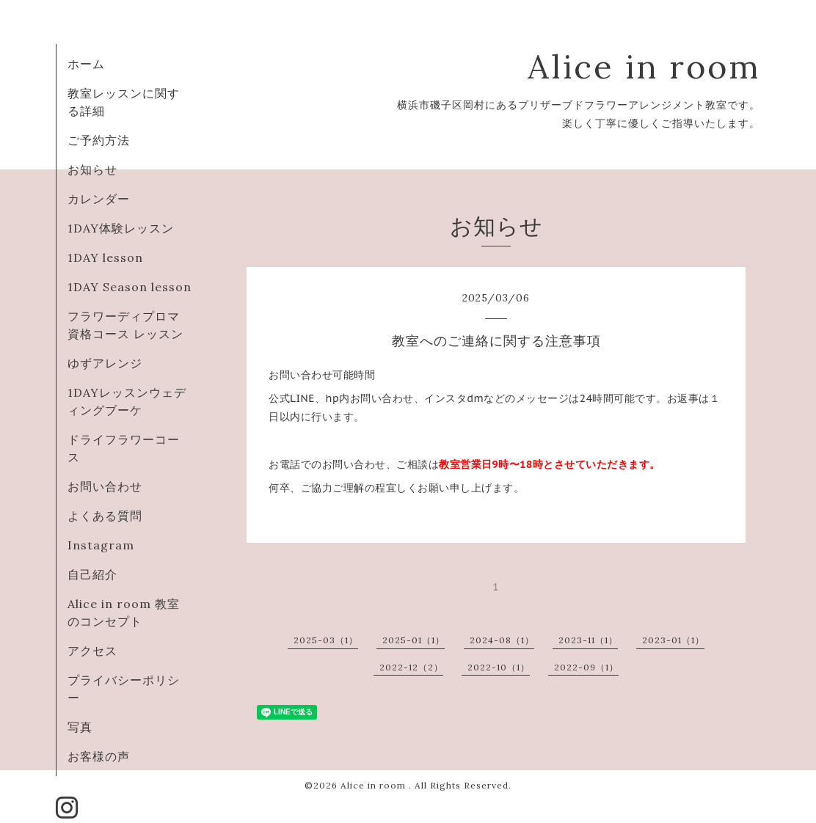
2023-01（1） (673, 639)
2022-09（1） (586, 667)
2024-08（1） (502, 639)
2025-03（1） (326, 639)
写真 (80, 727)
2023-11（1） (588, 639)
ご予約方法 (99, 140)
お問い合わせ (111, 486)
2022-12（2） (411, 667)
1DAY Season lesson (130, 286)
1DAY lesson (105, 257)
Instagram (101, 545)
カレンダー (99, 198)
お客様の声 (99, 756)
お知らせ (92, 169)
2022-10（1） (498, 667)
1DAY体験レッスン (127, 228)
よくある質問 (105, 515)
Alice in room (644, 66)
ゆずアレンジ (105, 363)
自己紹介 (92, 574)
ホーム (86, 63)
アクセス (92, 650)
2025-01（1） (413, 639)
